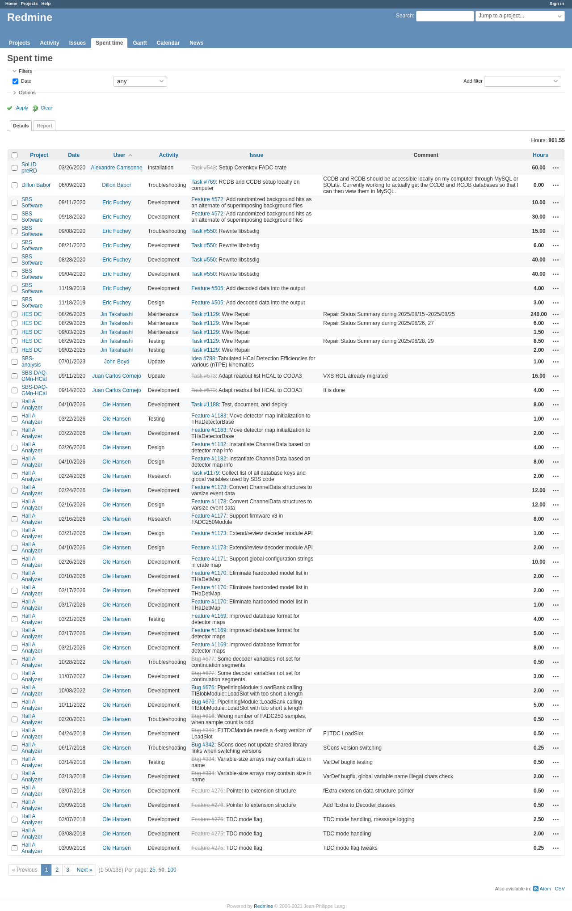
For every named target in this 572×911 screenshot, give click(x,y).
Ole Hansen (116, 404)
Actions (555, 167)
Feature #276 (207, 791)
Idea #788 (203, 358)
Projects (29, 3)
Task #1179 (205, 473)
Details (21, 125)
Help (46, 3)
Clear (46, 107)
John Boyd (117, 361)
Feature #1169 (208, 616)
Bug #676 (202, 687)
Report (44, 125)
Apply (22, 107)
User (120, 155)
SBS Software (31, 202)
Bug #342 (202, 745)
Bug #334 (202, 759)
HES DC (31, 314)
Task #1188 (205, 404)
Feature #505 (207, 288)
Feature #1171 (208, 559)
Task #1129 (205, 314)
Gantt (140, 43)
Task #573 (203, 376)
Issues (77, 43)
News (196, 43)
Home (11, 3)
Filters (25, 71)
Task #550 (203, 231)
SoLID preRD (29, 167)
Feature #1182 (208, 444)
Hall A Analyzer (31, 404)
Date (25, 80)
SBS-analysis (31, 361)
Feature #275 (207, 819)
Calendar (168, 43)
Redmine (263, 906)
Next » (85, 870)
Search (404, 16)
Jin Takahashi (117, 314)
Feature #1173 (208, 533)
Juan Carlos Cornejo (116, 376)
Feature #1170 (208, 573)
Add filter (473, 80)
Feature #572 (207, 199)
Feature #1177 (208, 516)
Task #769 (203, 182)
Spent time (109, 43)
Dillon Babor (35, 185)
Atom (545, 888)
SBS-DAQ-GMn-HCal (34, 376)
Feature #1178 (208, 487)
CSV (560, 888)
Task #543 (203, 167)
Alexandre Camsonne (116, 167)
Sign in (557, 3)
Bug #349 (202, 730)
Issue (256, 155)
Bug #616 (202, 716)
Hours (540, 155)
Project (39, 155)
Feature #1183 (208, 416)
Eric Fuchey (116, 202)
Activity (49, 43)
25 (153, 870)
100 (172, 870)
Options (27, 92)
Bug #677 (202, 659)
